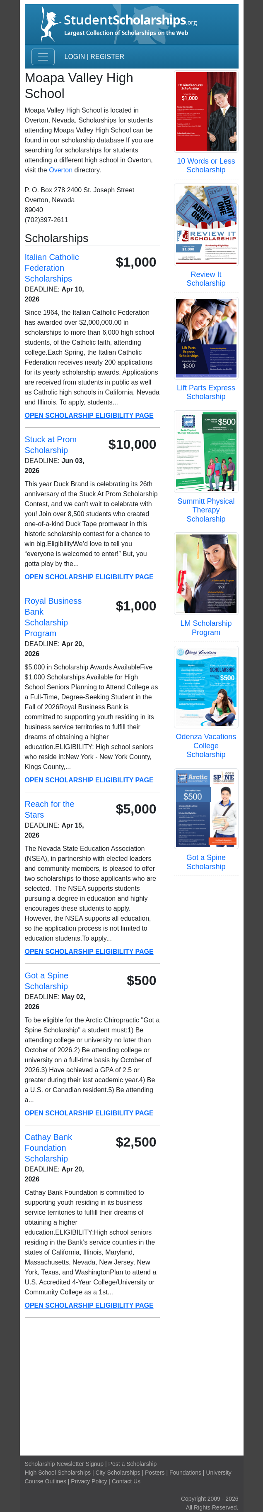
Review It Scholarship (205, 279)
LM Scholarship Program (206, 628)
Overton (60, 170)
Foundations (185, 1472)
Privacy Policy (89, 1481)
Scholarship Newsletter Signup (64, 1464)
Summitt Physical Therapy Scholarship (205, 510)
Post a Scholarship (133, 1464)
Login (75, 56)
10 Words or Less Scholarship (206, 165)
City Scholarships (117, 1472)
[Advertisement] (132, 1386)
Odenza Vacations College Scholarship (206, 746)
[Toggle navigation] (43, 57)
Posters (154, 1472)
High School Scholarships (58, 1472)
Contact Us (126, 1481)
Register (107, 56)
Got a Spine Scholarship (206, 862)
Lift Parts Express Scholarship (206, 392)
